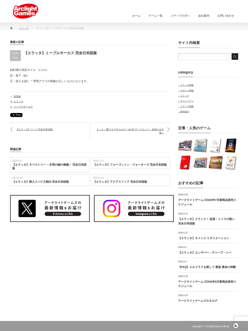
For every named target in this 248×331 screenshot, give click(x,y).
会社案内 (203, 15)
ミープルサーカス (23, 106)
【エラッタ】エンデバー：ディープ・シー (204, 252)
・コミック (183, 96)
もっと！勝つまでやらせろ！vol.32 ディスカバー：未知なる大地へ (130, 131)
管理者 (17, 96)
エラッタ (18, 101)
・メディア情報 (186, 106)
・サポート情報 (186, 90)
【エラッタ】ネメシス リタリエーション (203, 238)
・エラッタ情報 (186, 85)
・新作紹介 (183, 111)
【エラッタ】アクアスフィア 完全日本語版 (120, 181)
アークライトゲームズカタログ (197, 300)
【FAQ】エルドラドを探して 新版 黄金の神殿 (207, 267)
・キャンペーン (186, 101)
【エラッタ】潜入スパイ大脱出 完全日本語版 (40, 181)
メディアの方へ (180, 15)
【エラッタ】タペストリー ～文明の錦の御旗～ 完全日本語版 (49, 166)
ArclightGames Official (217, 326)
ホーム (136, 15)
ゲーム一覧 (156, 15)
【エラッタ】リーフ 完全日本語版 (34, 129)
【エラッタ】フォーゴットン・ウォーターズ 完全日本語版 (130, 164)
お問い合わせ (225, 15)
